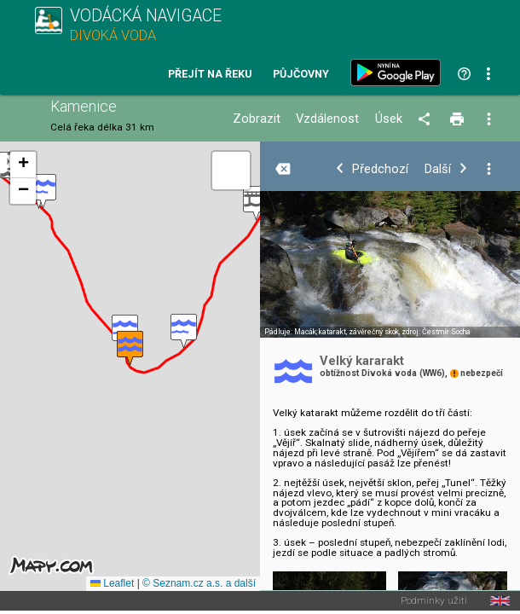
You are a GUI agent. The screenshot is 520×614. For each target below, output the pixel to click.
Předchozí (380, 169)
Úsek (388, 119)
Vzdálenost (327, 119)
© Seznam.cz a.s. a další (199, 583)
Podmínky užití (434, 601)
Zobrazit (256, 119)
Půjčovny (301, 74)
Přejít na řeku (209, 74)
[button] (43, 191)
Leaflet (112, 583)
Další (438, 169)
